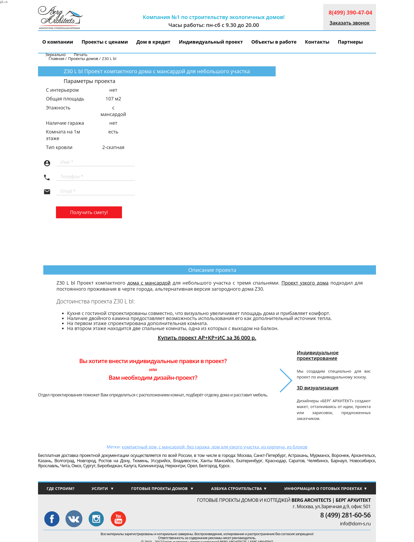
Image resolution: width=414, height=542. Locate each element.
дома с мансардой (149, 283)
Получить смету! (89, 212)
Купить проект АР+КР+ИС (207, 337)
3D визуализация (317, 388)
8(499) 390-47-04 (350, 12)
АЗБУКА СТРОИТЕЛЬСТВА (239, 488)
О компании (57, 42)
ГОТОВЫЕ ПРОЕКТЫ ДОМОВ (162, 488)
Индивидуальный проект (211, 42)
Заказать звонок (350, 23)
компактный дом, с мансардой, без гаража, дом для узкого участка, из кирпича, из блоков (214, 447)
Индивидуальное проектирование (317, 355)
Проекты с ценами (105, 42)
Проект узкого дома (304, 283)
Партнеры (350, 42)
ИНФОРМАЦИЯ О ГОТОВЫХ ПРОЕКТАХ (326, 488)
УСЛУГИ (103, 488)
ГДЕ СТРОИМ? (60, 488)
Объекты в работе (274, 42)
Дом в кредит (154, 42)
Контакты (317, 42)
